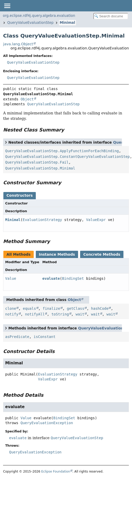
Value (10, 278)
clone (10, 308)
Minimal (67, 23)
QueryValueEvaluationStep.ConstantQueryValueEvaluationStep (67, 156)
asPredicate (17, 337)
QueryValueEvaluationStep (30, 23)
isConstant (44, 337)
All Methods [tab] (18, 254)
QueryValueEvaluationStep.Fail (36, 162)
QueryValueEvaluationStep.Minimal (40, 168)
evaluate (51, 278)
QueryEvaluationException (46, 423)
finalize (51, 308)
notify (11, 314)
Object (27, 99)
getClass (75, 308)
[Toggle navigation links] (7, 5)
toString (60, 314)
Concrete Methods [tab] (101, 254)
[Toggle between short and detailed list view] (6, 142)
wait (79, 314)
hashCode (99, 308)
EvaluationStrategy (42, 220)
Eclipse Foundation (55, 471)
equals (29, 308)
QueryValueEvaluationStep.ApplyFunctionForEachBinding (62, 151)
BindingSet (73, 278)
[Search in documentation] (110, 16)
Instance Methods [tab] (57, 254)
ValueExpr (96, 220)
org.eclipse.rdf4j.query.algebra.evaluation (39, 16)
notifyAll (35, 314)
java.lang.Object (18, 44)
